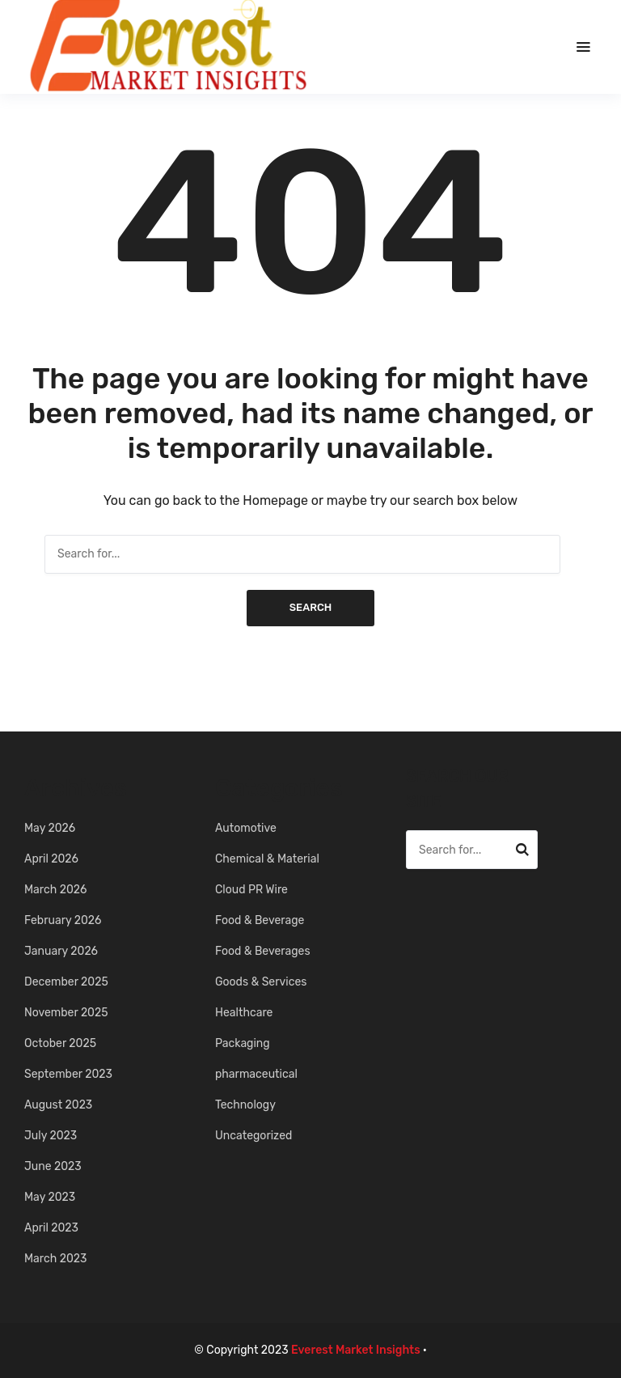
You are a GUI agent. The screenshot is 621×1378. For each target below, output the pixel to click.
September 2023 (68, 1074)
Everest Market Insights (355, 1350)
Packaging (242, 1043)
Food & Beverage (259, 920)
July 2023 (50, 1136)
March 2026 (55, 890)
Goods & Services (260, 982)
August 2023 (58, 1105)
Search (310, 607)
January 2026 (61, 951)
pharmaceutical (256, 1074)
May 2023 (49, 1197)
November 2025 (66, 1013)
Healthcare (243, 1013)
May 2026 (49, 828)
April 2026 (51, 859)
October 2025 (60, 1043)
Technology (245, 1105)
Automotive (246, 828)
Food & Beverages (262, 951)
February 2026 (63, 920)
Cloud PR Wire (251, 890)
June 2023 (53, 1166)
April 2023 (51, 1228)
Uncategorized (253, 1136)
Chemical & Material (267, 859)
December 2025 (66, 982)
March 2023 (55, 1259)
